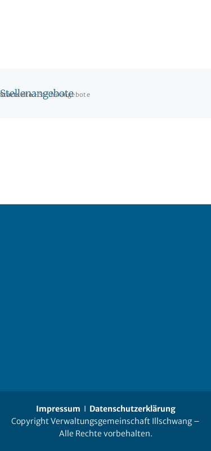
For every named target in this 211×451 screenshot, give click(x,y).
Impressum (58, 409)
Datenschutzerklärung (132, 409)
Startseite (16, 95)
